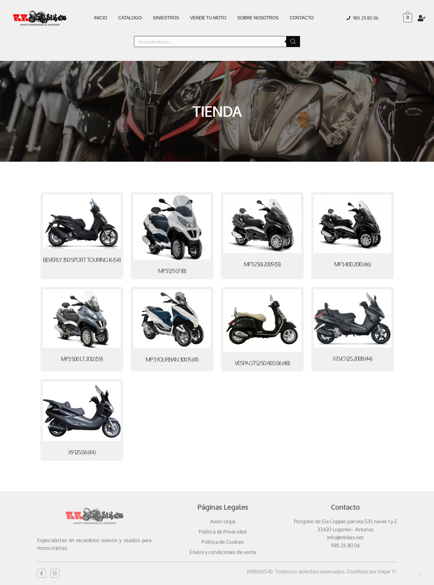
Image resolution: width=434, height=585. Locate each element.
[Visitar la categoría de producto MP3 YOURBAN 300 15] (172, 327)
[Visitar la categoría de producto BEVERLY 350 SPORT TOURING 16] (82, 230)
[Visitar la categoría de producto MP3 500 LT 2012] (82, 327)
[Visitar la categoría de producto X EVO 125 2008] (352, 327)
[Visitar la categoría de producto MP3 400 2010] (352, 232)
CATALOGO (130, 18)
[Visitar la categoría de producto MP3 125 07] (172, 236)
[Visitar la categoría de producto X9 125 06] (82, 420)
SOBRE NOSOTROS (257, 18)
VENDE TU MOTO (208, 18)
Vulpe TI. (387, 571)
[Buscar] (293, 41)
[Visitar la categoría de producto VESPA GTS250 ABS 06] (262, 329)
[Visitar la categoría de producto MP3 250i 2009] (262, 232)
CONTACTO (302, 18)
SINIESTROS (166, 18)
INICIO (100, 18)
